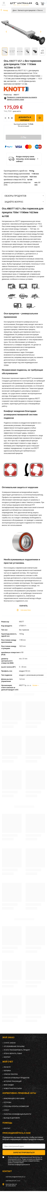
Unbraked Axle (25, 610)
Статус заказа (10, 1043)
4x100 (29, 179)
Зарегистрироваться (24, 1152)
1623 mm (33, 176)
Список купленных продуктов (16, 1078)
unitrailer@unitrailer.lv (15, 1177)
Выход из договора (12, 1118)
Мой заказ (8, 1037)
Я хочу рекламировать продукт (17, 1050)
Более (35, 685)
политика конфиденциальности (17, 1114)
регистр (7, 1067)
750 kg (31, 171)
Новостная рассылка (13, 1088)
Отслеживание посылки (14, 1046)
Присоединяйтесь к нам (16, 1133)
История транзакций (12, 1081)
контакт (7, 1057)
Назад (4, 10)
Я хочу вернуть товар (13, 1053)
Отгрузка (7, 1102)
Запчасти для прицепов (26, 10)
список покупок (11, 1074)
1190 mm (35, 174)
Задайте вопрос (14, 201)
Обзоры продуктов (15, 195)
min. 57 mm (37, 183)
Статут (6, 1110)
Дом (14, 10)
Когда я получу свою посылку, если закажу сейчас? (25, 159)
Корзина (7, 1070)
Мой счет (8, 1061)
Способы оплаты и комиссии (16, 1106)
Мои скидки (9, 1085)
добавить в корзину (25, 118)
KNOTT (16, 94)
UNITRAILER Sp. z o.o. (13, 1180)
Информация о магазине (14, 1098)
